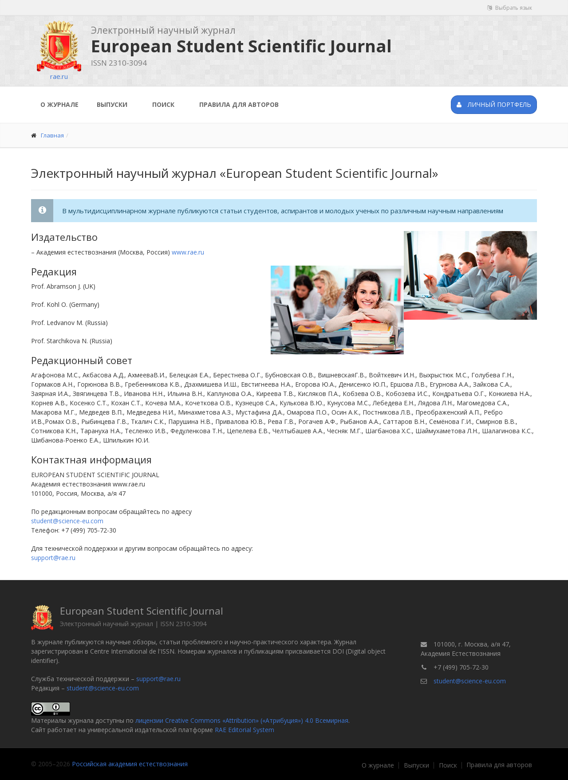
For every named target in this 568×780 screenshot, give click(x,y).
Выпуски (112, 104)
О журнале (59, 104)
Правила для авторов (239, 104)
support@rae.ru (53, 557)
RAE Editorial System (244, 729)
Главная (52, 135)
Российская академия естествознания (130, 764)
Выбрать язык (509, 8)
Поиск (163, 104)
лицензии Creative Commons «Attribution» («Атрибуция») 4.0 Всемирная (241, 720)
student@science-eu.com (67, 521)
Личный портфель (494, 104)
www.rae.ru (188, 252)
